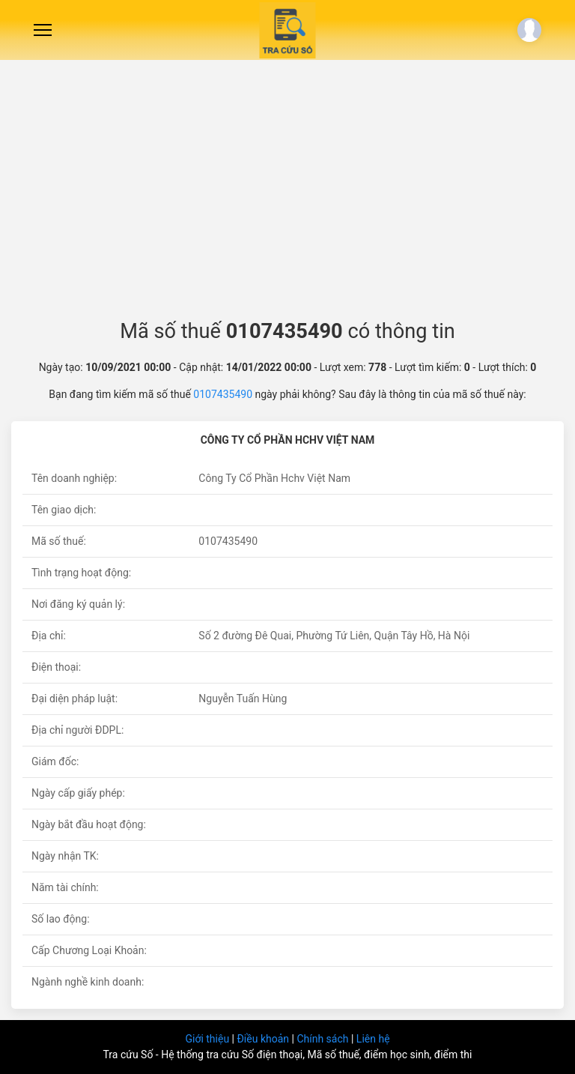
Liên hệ (373, 1039)
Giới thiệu (208, 1039)
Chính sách (323, 1039)
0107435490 (222, 394)
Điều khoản (264, 1039)
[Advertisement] (287, 184)
